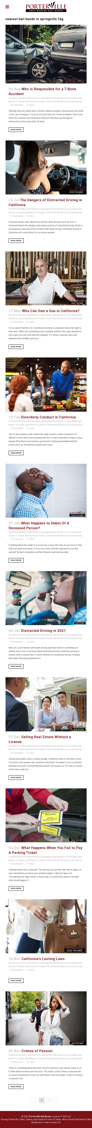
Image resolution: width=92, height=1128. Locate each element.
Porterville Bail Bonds (56, 101)
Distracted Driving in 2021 (43, 631)
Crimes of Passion (37, 1051)
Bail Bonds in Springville (40, 98)
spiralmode (76, 101)
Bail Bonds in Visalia (35, 101)
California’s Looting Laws (43, 959)
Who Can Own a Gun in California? (50, 311)
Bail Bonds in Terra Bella (65, 98)
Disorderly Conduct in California (48, 417)
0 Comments (17, 105)
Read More (16, 130)
